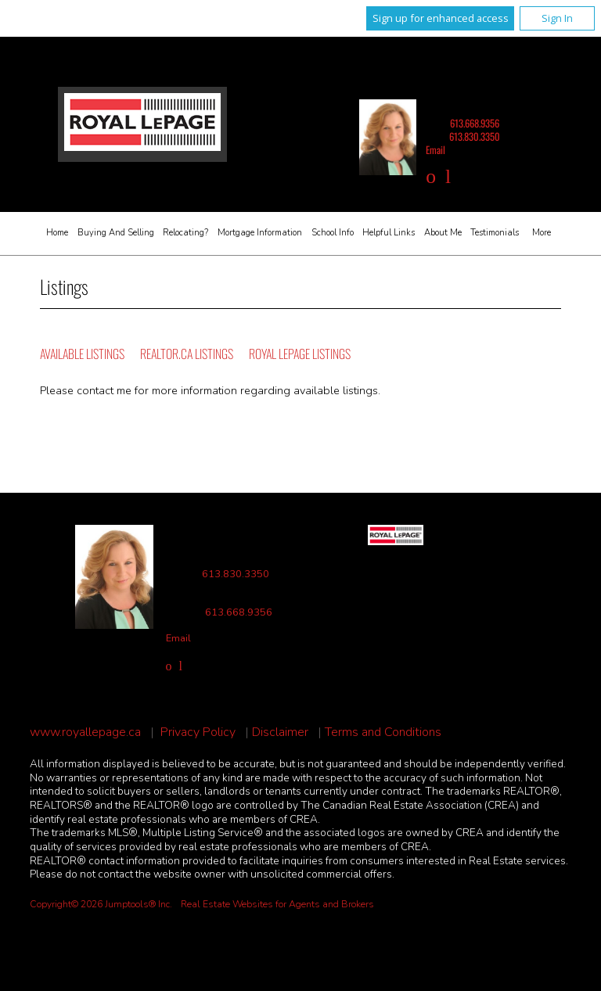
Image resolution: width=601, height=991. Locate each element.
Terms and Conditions (383, 732)
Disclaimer (280, 732)
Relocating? (185, 233)
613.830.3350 (474, 136)
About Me (443, 233)
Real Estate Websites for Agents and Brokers (277, 904)
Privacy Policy (198, 732)
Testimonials (494, 233)
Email (435, 149)
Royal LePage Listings (300, 353)
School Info (332, 233)
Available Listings (82, 353)
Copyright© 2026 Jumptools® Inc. (101, 904)
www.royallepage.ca (85, 732)
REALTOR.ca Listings (186, 353)
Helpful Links (388, 233)
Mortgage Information (260, 233)
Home (57, 233)
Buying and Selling (115, 233)
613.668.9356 (474, 123)
